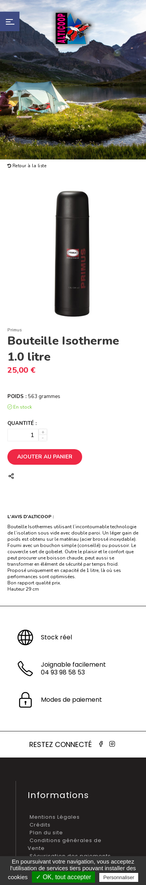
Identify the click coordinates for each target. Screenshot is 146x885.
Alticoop (73, 28)
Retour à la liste (27, 166)
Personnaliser (118, 877)
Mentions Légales (55, 817)
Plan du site (46, 832)
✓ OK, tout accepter (63, 877)
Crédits (40, 824)
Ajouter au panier (44, 456)
